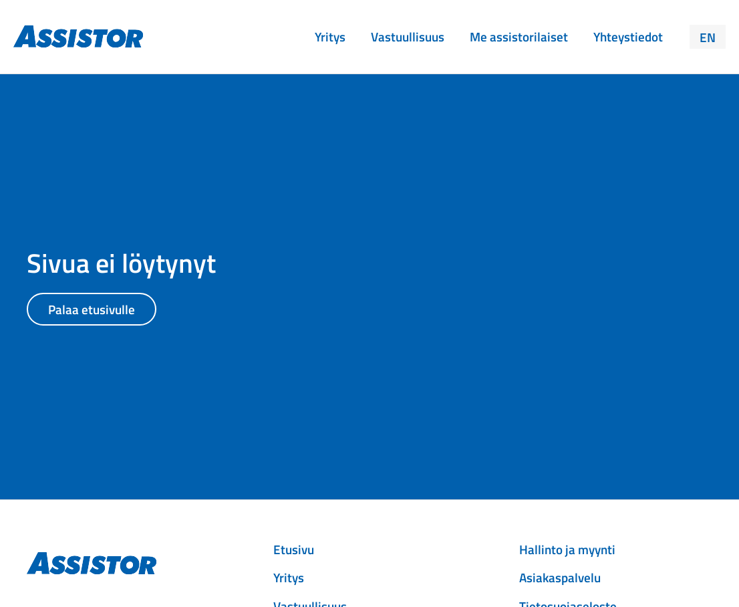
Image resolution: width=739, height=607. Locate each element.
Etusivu (293, 549)
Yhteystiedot (628, 36)
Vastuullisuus (407, 36)
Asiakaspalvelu (560, 577)
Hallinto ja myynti (567, 549)
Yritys (330, 36)
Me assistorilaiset (519, 36)
